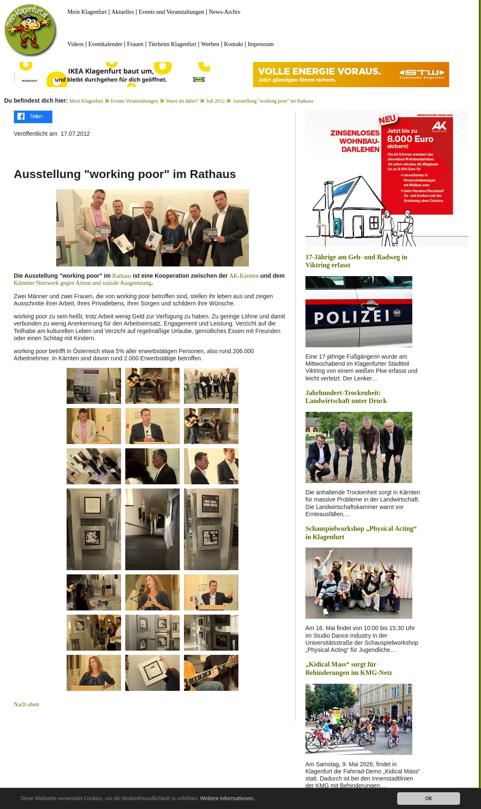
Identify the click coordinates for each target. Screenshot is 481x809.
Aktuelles (122, 12)
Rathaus (121, 276)
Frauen (135, 44)
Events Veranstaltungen (134, 101)
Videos (75, 44)
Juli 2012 (215, 101)
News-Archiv (224, 12)
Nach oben (26, 704)
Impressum (261, 44)
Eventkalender (105, 44)
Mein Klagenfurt (87, 12)
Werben (210, 44)
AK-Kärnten (244, 276)
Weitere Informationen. (227, 798)
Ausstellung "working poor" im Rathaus (273, 101)
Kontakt (233, 44)
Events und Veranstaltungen (171, 12)
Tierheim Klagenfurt (172, 44)
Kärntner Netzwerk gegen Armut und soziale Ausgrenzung (82, 283)
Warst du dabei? (182, 101)
